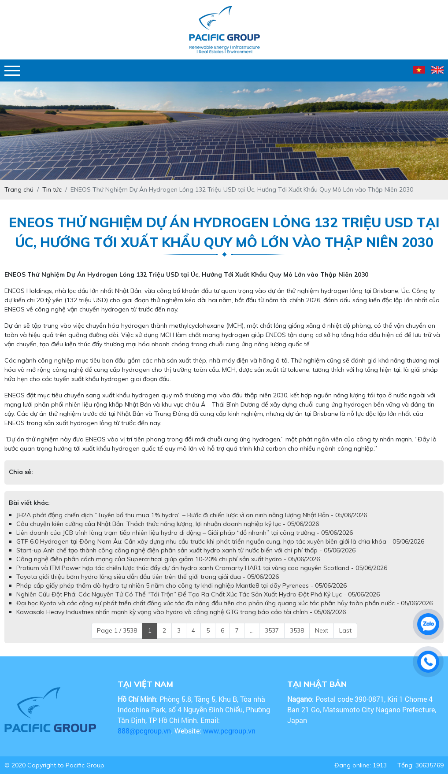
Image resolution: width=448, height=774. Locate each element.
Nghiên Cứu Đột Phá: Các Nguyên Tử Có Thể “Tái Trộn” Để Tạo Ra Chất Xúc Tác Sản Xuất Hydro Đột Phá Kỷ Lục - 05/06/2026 (198, 594)
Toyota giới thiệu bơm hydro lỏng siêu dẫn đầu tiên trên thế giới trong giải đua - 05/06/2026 (147, 577)
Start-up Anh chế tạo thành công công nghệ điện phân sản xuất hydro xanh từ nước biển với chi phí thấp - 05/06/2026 (185, 550)
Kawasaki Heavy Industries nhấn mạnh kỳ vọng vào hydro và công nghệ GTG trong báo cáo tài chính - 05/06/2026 (181, 612)
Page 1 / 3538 (117, 630)
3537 (272, 630)
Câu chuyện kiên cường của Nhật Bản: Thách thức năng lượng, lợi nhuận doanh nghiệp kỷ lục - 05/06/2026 (167, 524)
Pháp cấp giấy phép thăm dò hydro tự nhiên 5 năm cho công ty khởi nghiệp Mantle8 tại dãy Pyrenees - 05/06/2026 (181, 585)
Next (321, 630)
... (252, 630)
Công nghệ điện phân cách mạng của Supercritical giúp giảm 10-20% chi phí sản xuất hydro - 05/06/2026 (168, 559)
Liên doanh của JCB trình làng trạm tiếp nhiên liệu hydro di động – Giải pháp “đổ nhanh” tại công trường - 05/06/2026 (184, 533)
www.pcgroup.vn (230, 730)
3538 (297, 630)
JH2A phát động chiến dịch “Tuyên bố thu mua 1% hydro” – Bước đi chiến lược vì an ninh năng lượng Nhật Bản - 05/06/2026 (191, 515)
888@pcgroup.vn (144, 730)
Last (345, 630)
